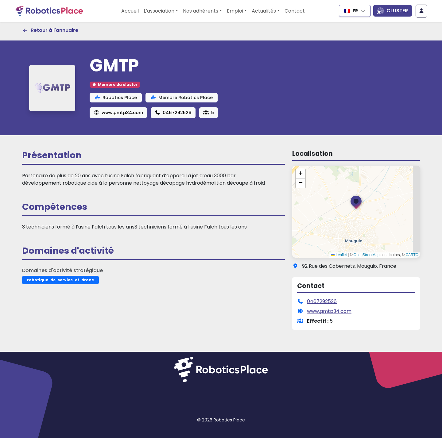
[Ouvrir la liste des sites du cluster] (392, 11)
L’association (159, 10)
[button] (356, 204)
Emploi (235, 10)
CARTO (411, 255)
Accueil (130, 10)
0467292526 (173, 113)
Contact (295, 10)
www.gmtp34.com (118, 113)
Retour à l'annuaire (50, 30)
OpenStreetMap (367, 255)
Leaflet (339, 255)
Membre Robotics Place (181, 97)
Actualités (264, 10)
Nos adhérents (200, 10)
